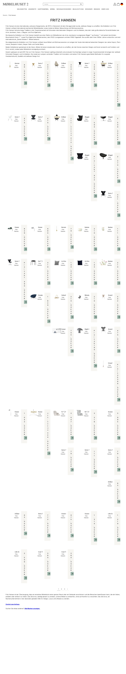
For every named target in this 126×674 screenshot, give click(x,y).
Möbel (52, 9)
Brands (97, 9)
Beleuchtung (78, 9)
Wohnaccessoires (64, 9)
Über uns (105, 9)
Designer (88, 9)
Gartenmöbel (43, 9)
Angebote (32, 9)
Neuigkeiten (22, 9)
